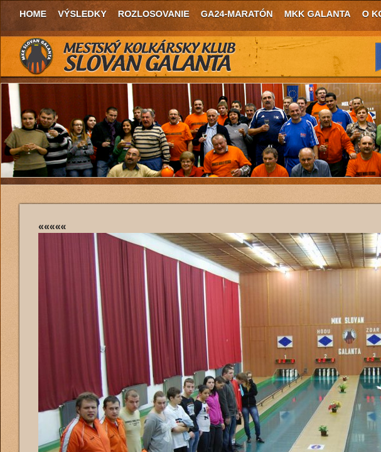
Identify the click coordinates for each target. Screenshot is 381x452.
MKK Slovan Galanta (128, 56)
